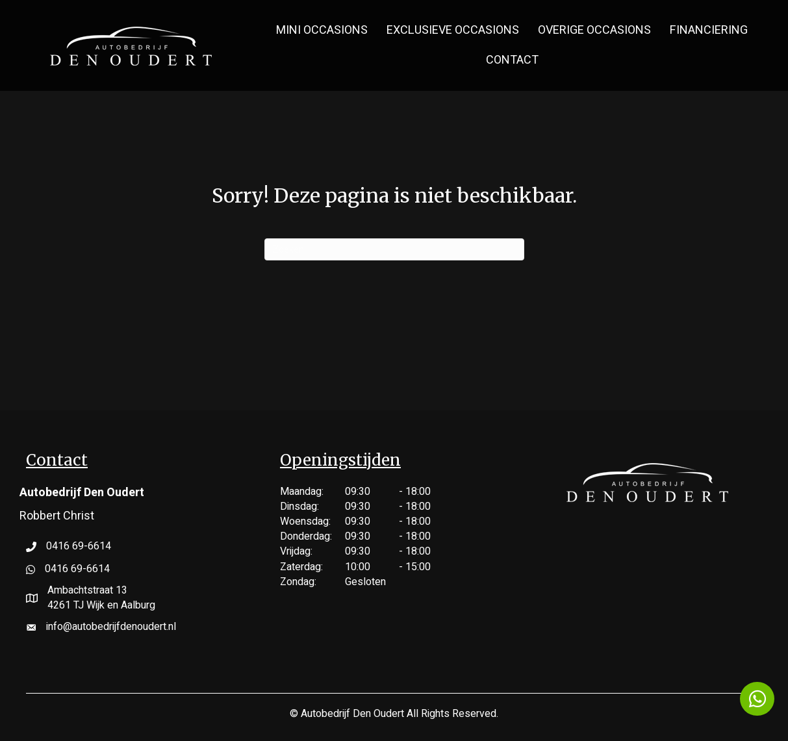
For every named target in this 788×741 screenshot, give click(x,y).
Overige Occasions (594, 30)
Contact (512, 60)
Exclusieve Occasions (453, 30)
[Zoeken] (394, 249)
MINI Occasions (322, 30)
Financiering (709, 30)
